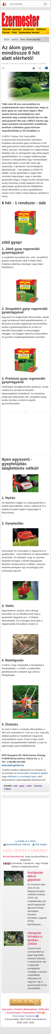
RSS (40, 1012)
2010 (6, 39)
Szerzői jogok (14, 1012)
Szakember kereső (29, 32)
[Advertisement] (25, 434)
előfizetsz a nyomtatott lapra (22, 776)
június (15, 39)
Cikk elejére (39, 844)
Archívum (28, 29)
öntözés (38, 786)
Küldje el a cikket (25, 841)
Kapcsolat (7, 1009)
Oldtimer (41, 29)
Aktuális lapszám (12, 29)
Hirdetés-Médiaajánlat (25, 1009)
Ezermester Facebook (25, 1016)
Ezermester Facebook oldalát (32, 773)
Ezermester (16, 4)
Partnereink (29, 1012)
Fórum (6, 32)
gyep (21, 786)
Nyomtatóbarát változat (16, 844)
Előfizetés (44, 1009)
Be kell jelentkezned (13, 856)
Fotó (14, 32)
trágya (7, 789)
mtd (15, 786)
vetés (29, 786)
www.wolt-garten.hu (13, 765)
